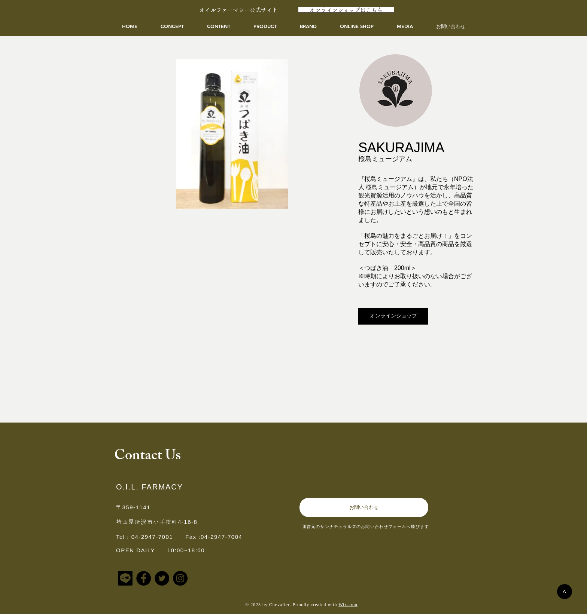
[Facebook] (143, 578)
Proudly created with (315, 604)
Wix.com (348, 604)
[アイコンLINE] (125, 578)
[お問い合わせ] (363, 507)
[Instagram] (180, 578)
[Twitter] (162, 578)
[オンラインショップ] (393, 316)
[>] (564, 591)
